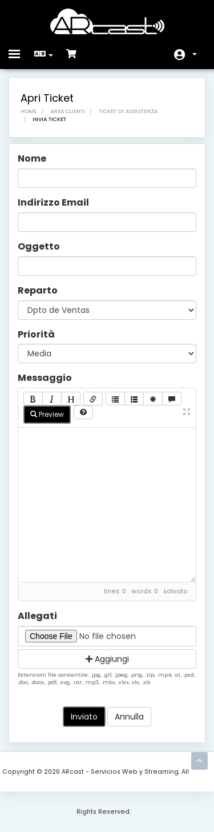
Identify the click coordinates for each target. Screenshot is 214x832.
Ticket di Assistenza (128, 111)
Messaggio (45, 378)
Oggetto (39, 246)
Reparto (38, 290)
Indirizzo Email (53, 202)
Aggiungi (107, 659)
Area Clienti (67, 111)
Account (194, 54)
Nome (32, 158)
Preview (47, 414)
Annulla (129, 716)
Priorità (36, 334)
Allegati (37, 616)
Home (29, 111)
